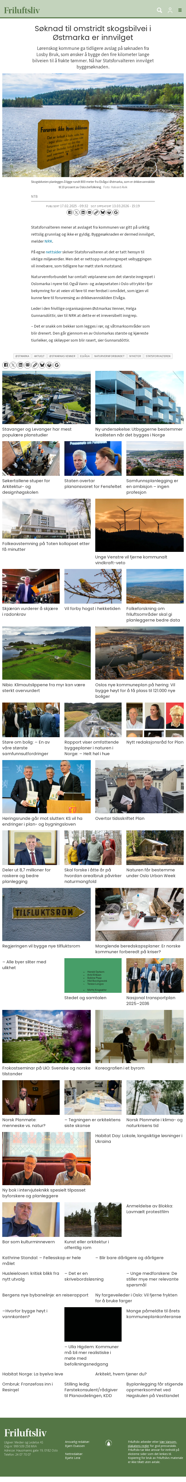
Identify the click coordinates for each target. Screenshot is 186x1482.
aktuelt (39, 356)
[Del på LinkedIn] (83, 212)
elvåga (85, 356)
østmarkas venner (62, 356)
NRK (48, 241)
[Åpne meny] (177, 10)
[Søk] (159, 10)
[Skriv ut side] (109, 212)
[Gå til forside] (20, 10)
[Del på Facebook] (70, 212)
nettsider (54, 252)
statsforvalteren (158, 356)
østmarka (22, 356)
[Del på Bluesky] (103, 212)
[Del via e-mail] (89, 212)
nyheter (135, 356)
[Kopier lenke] (96, 212)
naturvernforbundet (109, 356)
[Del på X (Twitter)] (76, 212)
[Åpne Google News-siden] (116, 212)
